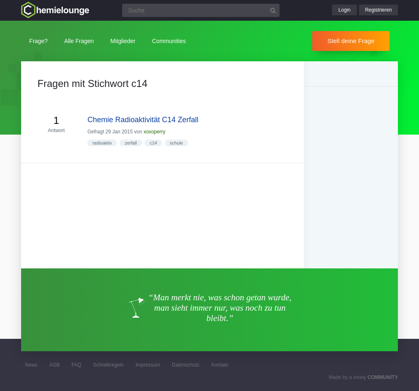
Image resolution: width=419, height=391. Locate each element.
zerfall (131, 142)
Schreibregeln (108, 365)
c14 (153, 142)
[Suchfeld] (200, 10)
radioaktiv (102, 142)
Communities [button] (169, 41)
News (31, 365)
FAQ (77, 365)
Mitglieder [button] (123, 41)
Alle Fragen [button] (79, 41)
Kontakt (219, 365)
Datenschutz (186, 365)
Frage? (38, 41)
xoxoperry (155, 132)
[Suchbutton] (272, 10)
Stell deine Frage (350, 40)
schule (176, 142)
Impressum (147, 365)
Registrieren (378, 10)
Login (344, 10)
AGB (54, 365)
